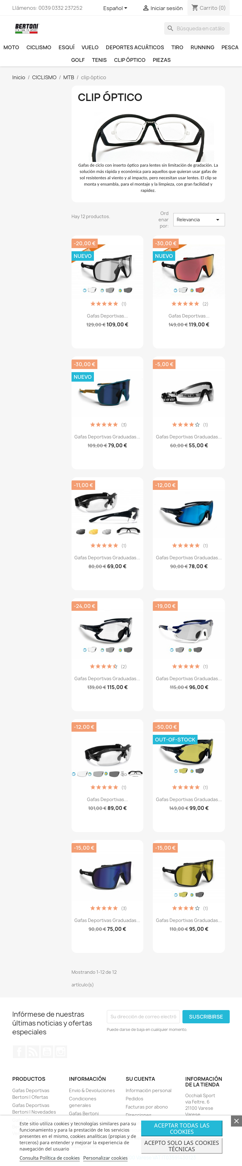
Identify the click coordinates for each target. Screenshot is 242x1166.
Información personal (148, 1090)
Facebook (19, 1051)
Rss (33, 1051)
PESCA (230, 47)
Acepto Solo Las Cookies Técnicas (181, 1146)
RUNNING (202, 47)
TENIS (99, 60)
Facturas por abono (147, 1107)
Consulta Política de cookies (50, 1158)
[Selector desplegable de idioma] (116, 8)
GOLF (78, 60)
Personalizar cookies (105, 1158)
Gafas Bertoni (84, 1113)
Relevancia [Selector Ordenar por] (199, 219)
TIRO (177, 47)
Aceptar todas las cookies (182, 1128)
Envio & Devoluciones (92, 1090)
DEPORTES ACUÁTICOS (135, 47)
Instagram (61, 1051)
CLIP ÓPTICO (130, 60)
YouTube (47, 1051)
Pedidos (134, 1099)
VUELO (90, 47)
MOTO (11, 47)
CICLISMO (38, 47)
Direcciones (139, 1115)
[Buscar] (197, 28)
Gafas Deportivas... (107, 316)
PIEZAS (162, 60)
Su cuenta (140, 1078)
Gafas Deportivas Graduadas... (107, 437)
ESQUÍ (66, 47)
